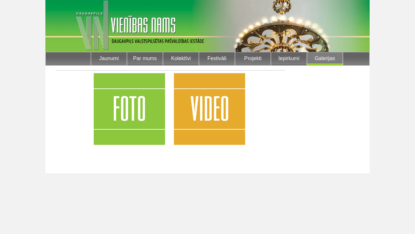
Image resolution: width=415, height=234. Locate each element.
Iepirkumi (289, 58)
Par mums (145, 58)
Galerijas (324, 58)
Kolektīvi (181, 58)
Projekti (252, 58)
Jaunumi (109, 58)
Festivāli (217, 58)
